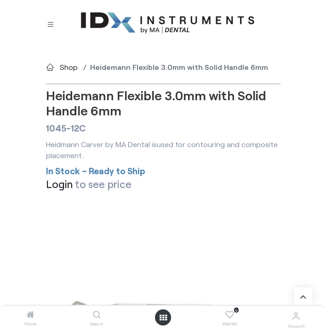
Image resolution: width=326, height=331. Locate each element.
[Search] (96, 314)
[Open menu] (163, 317)
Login (59, 184)
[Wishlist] (230, 314)
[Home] (30, 314)
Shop (69, 67)
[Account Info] (296, 315)
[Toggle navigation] (50, 23)
